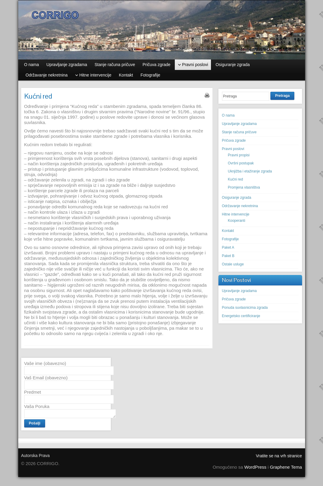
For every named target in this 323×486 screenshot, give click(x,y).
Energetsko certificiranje (241, 316)
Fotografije (230, 239)
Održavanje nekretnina (240, 206)
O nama (228, 115)
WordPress (255, 467)
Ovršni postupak (241, 163)
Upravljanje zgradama (239, 124)
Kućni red (235, 179)
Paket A (228, 247)
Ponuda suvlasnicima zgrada (245, 307)
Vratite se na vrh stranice (279, 455)
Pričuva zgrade (234, 140)
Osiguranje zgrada (236, 197)
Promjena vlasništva (244, 187)
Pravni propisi (239, 155)
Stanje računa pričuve (239, 132)
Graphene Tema (286, 467)
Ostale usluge (233, 264)
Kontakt (228, 231)
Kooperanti (236, 220)
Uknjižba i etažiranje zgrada (250, 171)
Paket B (228, 256)
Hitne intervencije (235, 214)
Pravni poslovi (233, 149)
